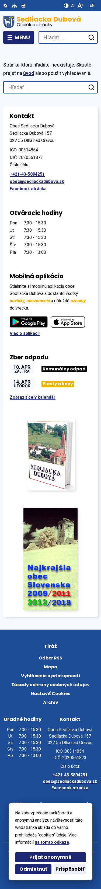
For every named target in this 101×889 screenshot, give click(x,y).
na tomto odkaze (52, 842)
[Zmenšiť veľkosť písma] (73, 5)
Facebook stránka (28, 188)
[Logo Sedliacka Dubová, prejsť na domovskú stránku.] (50, 22)
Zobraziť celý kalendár (32, 397)
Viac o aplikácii (25, 333)
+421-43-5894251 (27, 174)
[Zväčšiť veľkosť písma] (80, 5)
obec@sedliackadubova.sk (37, 181)
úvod (28, 73)
